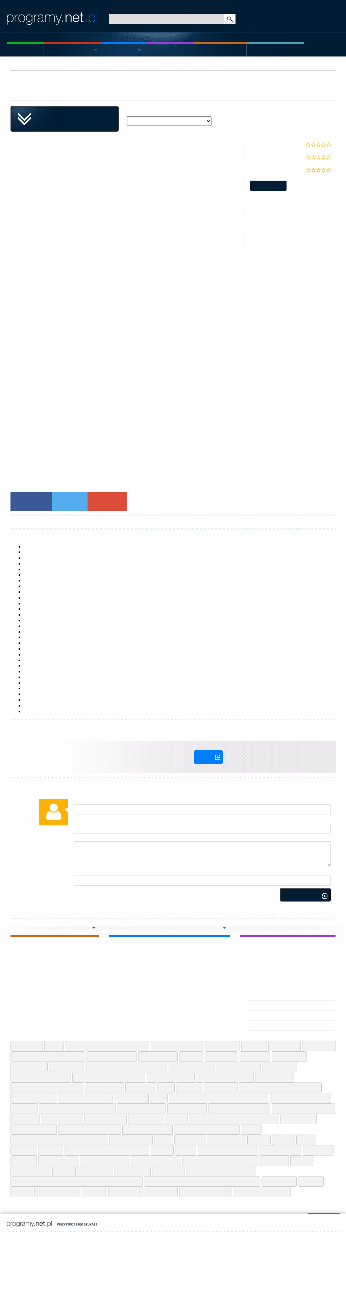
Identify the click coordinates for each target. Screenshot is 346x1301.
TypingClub (35, 615)
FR (31, 1238)
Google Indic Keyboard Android (109, 1077)
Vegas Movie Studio (269, 1035)
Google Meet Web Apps (224, 1077)
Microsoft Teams (62, 1119)
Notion (176, 1119)
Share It (51, 1150)
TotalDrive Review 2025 (261, 1192)
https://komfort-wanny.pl (114, 1238)
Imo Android (220, 1088)
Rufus (306, 1140)
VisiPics (31, 649)
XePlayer (33, 620)
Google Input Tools (170, 1077)
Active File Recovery (44, 632)
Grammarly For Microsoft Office (47, 1088)
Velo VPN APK (263, 955)
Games (206, 50)
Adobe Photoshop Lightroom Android (107, 1046)
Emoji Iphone (289, 1056)
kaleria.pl (95, 1244)
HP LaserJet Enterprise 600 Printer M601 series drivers (80, 626)
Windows (60, 50)
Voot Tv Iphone (158, 1192)
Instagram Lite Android (85, 1098)
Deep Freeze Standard (47, 637)
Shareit (162, 1150)
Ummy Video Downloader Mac (221, 1171)
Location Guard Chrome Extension (77, 1108)
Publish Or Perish (131, 1140)
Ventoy (22, 1192)
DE (45, 1238)
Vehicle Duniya (264, 995)
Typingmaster (95, 1171)
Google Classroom (192, 1067)
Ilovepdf (189, 1088)
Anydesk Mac (222, 1046)
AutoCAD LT (36, 671)
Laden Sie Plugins (78, 522)
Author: (81, 801)
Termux (302, 1161)
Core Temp (35, 575)
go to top (321, 1221)
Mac (154, 50)
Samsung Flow (38, 609)
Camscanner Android (111, 1056)
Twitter (69, 501)
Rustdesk (24, 1150)
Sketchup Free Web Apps (227, 1150)
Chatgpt (191, 1056)
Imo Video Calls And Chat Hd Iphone (280, 1088)
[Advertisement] (173, 305)
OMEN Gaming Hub (43, 666)
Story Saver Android (104, 1161)
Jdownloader (131, 1098)
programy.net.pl (56, 1249)
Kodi (158, 1098)
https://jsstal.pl (78, 1238)
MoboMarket (37, 694)
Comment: (84, 839)
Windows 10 (36, 688)
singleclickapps (31, 90)
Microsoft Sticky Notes (46, 552)
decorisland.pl (68, 1244)
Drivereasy (255, 1056)
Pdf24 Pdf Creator (33, 1129)
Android (116, 50)
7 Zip (54, 1046)
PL (9, 1238)
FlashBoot (34, 711)
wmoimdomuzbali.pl (29, 1244)
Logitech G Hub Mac (141, 1108)
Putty (163, 1140)
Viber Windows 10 (57, 1192)
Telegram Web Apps (156, 1161)
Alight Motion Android (177, 1046)
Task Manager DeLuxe (46, 547)
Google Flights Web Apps (41, 1077)
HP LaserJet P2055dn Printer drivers (61, 660)
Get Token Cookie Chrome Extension (126, 1067)
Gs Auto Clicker (104, 1088)
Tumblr (64, 1171)
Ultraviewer (168, 1171)
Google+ (107, 501)
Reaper (259, 1140)
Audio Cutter (318, 1046)
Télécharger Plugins (129, 522)
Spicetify (23, 1161)
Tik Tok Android (31, 1171)
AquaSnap (34, 603)
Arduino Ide (284, 1046)
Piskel (251, 1129)
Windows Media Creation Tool (54, 706)
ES (24, 1238)
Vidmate (94, 1192)
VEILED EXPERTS (266, 965)
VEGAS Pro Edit (264, 1025)
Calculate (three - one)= (97, 872)
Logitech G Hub (39, 655)
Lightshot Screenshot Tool (300, 1098)
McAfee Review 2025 (205, 1192)
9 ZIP (29, 683)
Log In (208, 757)
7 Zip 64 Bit (27, 1046)
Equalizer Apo (29, 1067)
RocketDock (35, 677)
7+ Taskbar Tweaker (44, 558)
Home (14, 50)
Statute (29, 1260)
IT (38, 1238)
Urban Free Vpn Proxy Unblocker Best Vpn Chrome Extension (76, 1181)
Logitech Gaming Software (239, 1108)
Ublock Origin (132, 1171)
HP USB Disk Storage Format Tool (58, 564)
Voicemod (123, 1192)
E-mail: (80, 820)
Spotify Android (58, 1161)
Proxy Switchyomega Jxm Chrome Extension (59, 1140)
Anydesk (254, 1046)
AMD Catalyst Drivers (45, 700)
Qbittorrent (190, 1140)
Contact (44, 1260)
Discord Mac (221, 1056)
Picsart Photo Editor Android (206, 1129)
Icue (166, 1088)
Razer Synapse (226, 1140)
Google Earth (279, 1067)
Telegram (275, 1161)
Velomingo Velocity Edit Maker (280, 945)
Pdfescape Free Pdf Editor (90, 1129)
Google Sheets (275, 1077)
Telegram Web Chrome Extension (221, 1161)
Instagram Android (33, 1098)
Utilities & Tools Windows (80, 65)
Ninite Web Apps (105, 1119)
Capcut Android (158, 1056)
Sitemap (13, 1260)
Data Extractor (38, 569)
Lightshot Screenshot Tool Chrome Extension (218, 1098)
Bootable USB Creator (46, 643)
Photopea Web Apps (147, 1129)
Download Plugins (28, 522)
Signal (185, 1150)
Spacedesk (318, 1150)
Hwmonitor (141, 1088)
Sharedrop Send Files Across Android (107, 1150)
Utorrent (310, 1181)
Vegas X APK (262, 1005)
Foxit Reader (66, 1067)
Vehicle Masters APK (270, 985)
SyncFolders (36, 586)
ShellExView (36, 598)
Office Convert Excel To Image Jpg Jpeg (234, 1119)
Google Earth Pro (238, 1067)
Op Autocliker (298, 1119)
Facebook (31, 501)
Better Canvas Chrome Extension (48, 1056)
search (230, 19)
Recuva (283, 1140)
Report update (268, 186)
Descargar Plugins (230, 522)
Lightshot (24, 1108)
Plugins (122, 65)
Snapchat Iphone (280, 1150)
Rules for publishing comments (166, 896)
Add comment (305, 895)
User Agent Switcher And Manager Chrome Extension (202, 1181)
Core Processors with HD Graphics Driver (65, 592)
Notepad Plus (146, 1119)
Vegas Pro (259, 1015)
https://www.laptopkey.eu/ (158, 1238)
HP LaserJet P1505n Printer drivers (59, 580)
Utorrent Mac (279, 1181)
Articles (261, 50)
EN (16, 1238)
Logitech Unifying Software (303, 1108)
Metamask (25, 1119)
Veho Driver (261, 975)
